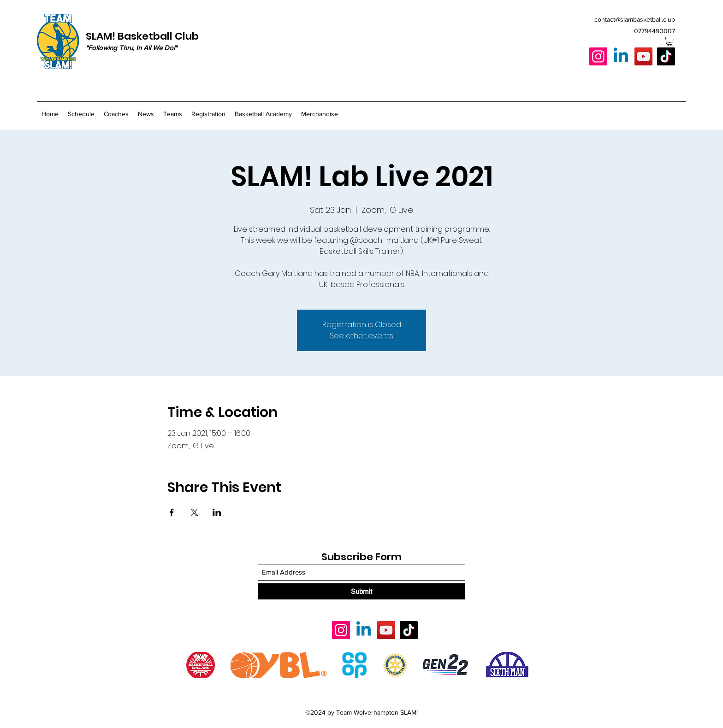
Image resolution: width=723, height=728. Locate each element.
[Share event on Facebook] (171, 512)
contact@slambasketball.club (634, 19)
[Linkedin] (621, 56)
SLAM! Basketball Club (142, 36)
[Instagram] (598, 56)
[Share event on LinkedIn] (217, 512)
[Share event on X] (194, 512)
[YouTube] (643, 56)
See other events (361, 335)
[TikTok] (666, 56)
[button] (669, 41)
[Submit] (361, 591)
